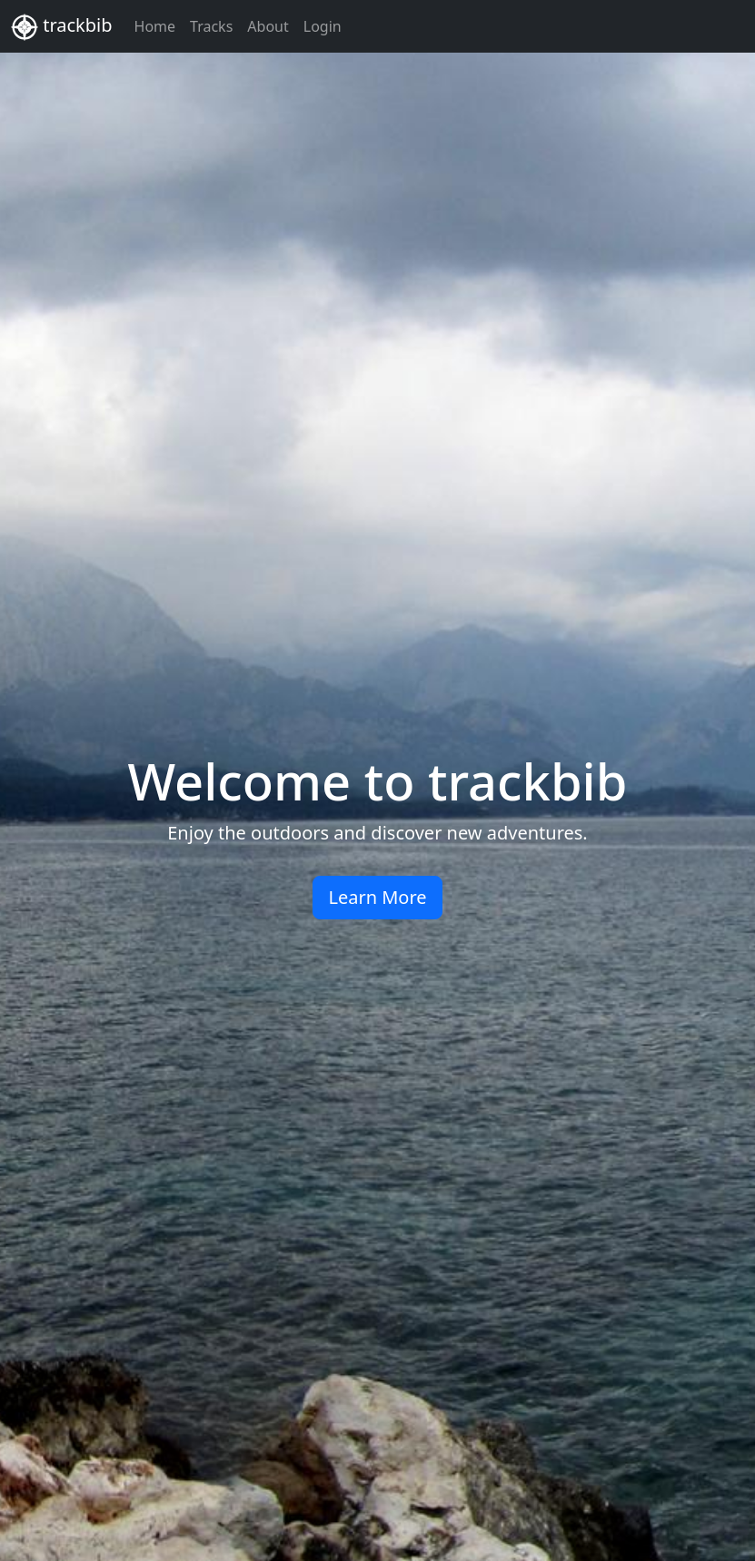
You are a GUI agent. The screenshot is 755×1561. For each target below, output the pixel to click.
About (267, 26)
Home (155, 26)
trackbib (62, 27)
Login (322, 26)
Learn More (377, 897)
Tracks (211, 26)
